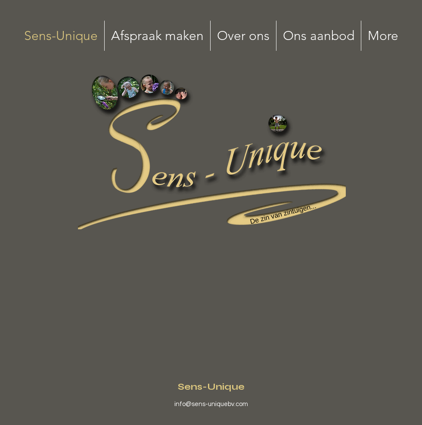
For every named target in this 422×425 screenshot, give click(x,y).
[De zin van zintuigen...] (283, 214)
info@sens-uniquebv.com (211, 404)
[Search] (128, 89)
